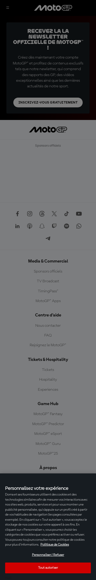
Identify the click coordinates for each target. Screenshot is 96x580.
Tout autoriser (48, 567)
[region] (48, 526)
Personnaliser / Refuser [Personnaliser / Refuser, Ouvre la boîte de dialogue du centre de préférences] (48, 555)
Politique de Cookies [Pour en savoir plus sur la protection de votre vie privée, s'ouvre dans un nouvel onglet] (54, 544)
